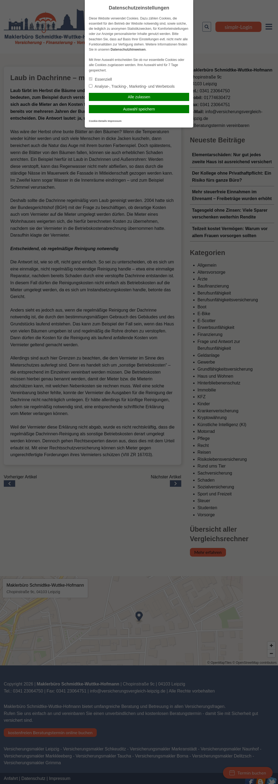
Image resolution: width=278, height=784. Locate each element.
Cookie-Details (98, 120)
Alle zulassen (139, 97)
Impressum (114, 120)
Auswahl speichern (139, 109)
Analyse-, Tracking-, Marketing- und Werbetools (132, 86)
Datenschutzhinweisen (128, 49)
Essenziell (100, 79)
